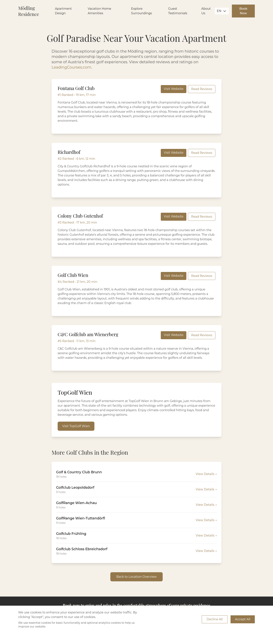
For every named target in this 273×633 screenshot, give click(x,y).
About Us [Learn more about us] (206, 11)
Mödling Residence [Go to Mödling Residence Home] (28, 11)
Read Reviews (201, 89)
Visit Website (173, 89)
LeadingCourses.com (71, 67)
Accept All (242, 619)
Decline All (214, 619)
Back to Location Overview (136, 576)
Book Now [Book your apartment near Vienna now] (243, 11)
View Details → (206, 474)
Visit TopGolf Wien (76, 426)
